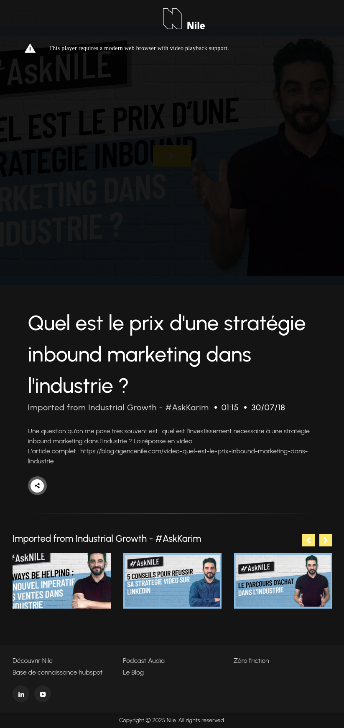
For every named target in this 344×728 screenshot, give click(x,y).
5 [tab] (191, 631)
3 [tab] (166, 631)
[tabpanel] (61, 581)
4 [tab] (178, 631)
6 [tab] (203, 631)
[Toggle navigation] (24, 18)
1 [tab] (141, 631)
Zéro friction (251, 661)
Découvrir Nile (33, 661)
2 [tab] (153, 631)
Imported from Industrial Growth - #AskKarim (118, 407)
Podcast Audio (144, 661)
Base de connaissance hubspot (57, 672)
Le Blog (133, 672)
